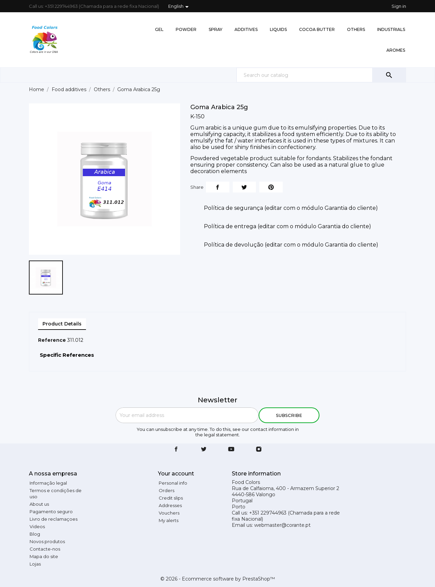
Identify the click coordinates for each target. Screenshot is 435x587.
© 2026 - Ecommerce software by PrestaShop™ (217, 579)
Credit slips (171, 498)
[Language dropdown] (179, 7)
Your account (176, 473)
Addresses (170, 505)
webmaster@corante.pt (282, 525)
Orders (166, 490)
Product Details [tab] (62, 324)
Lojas (35, 564)
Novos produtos (47, 541)
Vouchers (169, 513)
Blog (35, 534)
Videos (37, 526)
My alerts (168, 520)
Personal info (173, 483)
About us (39, 504)
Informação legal (48, 483)
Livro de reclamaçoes (53, 519)
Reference (52, 340)
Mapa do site (44, 556)
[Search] (321, 75)
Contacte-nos (45, 549)
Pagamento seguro (51, 511)
